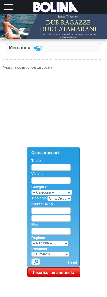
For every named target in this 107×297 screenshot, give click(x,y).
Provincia (39, 249)
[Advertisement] (53, 111)
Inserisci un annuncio (53, 272)
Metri (35, 225)
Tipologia (39, 198)
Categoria (39, 187)
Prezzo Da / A (42, 204)
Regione (38, 238)
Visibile (37, 174)
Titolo (36, 161)
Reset (72, 262)
